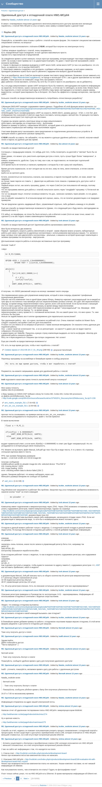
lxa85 (61, 636)
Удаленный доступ (16, 11)
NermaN (62, 628)
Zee (60, 144)
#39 (97, 565)
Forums (4, 11)
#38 (93, 565)
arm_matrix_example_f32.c (16, 403)
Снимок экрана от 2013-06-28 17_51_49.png (23, 350)
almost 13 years (30, 20)
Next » (26, 778)
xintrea (61, 706)
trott (60, 221)
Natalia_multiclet (16, 20)
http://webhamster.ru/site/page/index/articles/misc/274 (25, 714)
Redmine (43, 785)
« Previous (7, 778)
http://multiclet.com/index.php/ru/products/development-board (41, 753)
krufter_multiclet (65, 102)
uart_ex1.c (9, 481)
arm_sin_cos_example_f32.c (16, 406)
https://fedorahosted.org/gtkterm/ (26, 77)
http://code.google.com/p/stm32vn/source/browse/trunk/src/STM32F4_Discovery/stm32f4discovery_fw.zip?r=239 (49, 398)
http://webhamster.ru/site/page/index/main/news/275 (24, 722)
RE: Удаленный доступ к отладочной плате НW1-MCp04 (25, 36)
